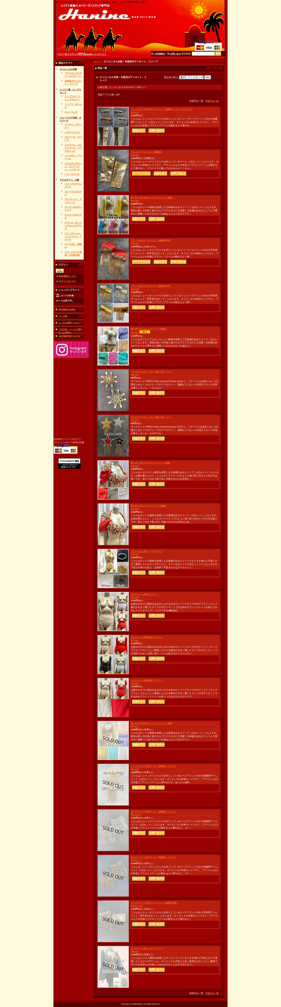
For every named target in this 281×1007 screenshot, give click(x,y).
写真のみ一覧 (212, 101)
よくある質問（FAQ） (69, 323)
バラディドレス (72, 132)
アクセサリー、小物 (69, 180)
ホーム (97, 61)
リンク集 (63, 316)
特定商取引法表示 (67, 309)
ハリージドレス (72, 174)
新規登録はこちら (67, 276)
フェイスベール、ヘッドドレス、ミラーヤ (73, 236)
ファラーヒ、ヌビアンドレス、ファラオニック (73, 148)
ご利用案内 (159, 54)
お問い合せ (175, 54)
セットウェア (71, 112)
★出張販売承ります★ (69, 336)
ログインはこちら (67, 281)
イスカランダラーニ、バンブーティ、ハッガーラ (73, 166)
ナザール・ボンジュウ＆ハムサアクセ (73, 225)
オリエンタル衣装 (68, 69)
